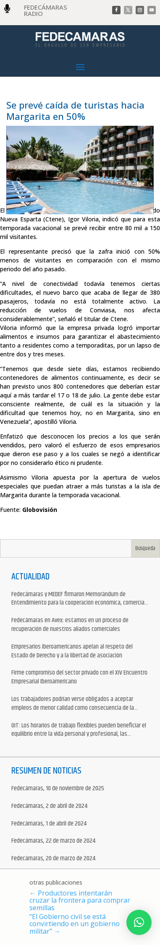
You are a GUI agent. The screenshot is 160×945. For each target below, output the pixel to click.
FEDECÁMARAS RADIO (45, 10)
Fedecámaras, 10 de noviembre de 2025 (57, 788)
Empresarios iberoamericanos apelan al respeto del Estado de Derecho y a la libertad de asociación (72, 651)
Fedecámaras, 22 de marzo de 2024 (53, 841)
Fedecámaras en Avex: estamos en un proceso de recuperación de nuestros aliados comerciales (70, 625)
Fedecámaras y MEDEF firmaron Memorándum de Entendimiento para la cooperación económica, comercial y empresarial (78, 599)
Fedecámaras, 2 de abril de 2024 (49, 806)
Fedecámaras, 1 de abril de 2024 (49, 824)
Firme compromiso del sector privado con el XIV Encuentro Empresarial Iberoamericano (79, 677)
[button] (139, 922)
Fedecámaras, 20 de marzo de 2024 (53, 858)
